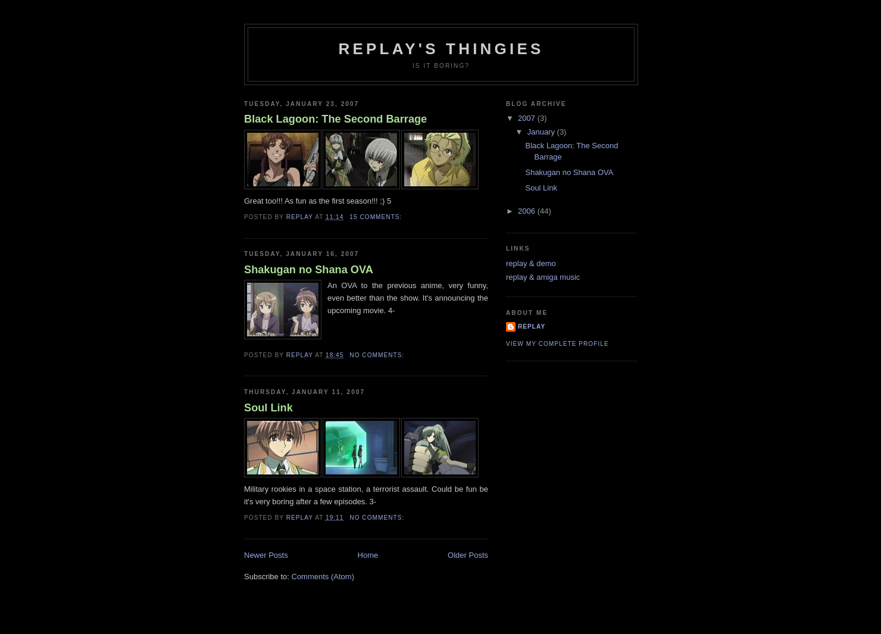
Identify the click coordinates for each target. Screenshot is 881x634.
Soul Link (268, 408)
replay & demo (531, 263)
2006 (528, 211)
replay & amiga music (543, 277)
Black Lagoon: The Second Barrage (335, 119)
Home (368, 555)
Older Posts (468, 555)
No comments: (378, 355)
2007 (528, 118)
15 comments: (376, 217)
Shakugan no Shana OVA (308, 270)
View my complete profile (557, 344)
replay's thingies (440, 49)
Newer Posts (266, 555)
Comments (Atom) (323, 576)
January (542, 131)
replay (531, 326)
